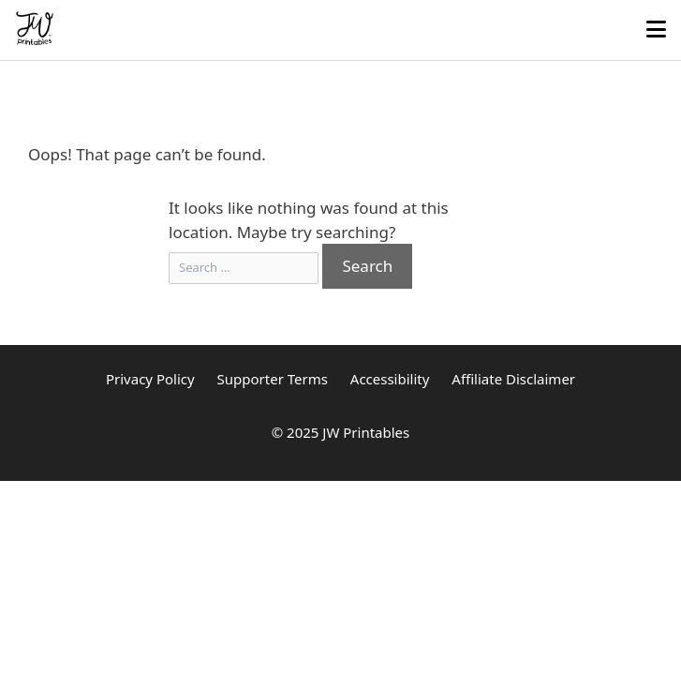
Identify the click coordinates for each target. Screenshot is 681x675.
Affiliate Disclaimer (513, 378)
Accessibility (390, 378)
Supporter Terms (272, 378)
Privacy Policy (150, 378)
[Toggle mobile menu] (656, 30)
